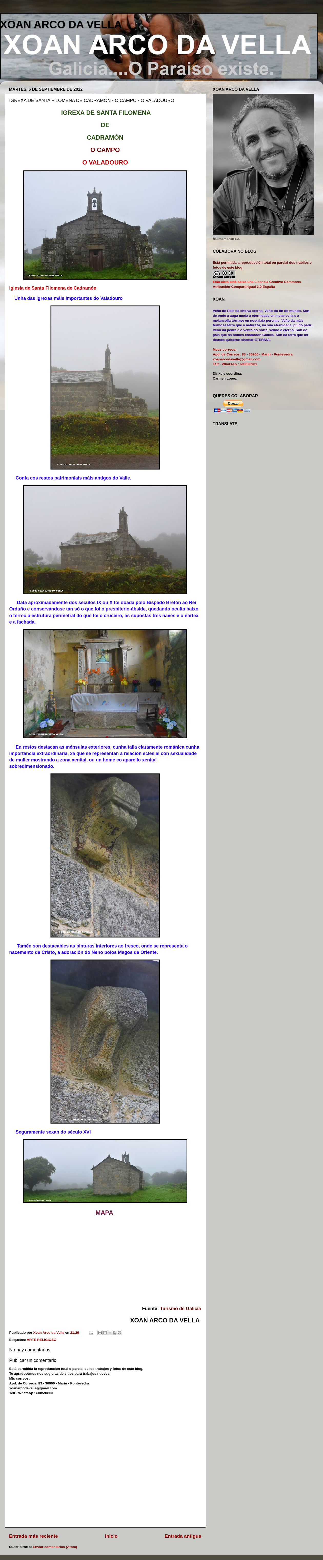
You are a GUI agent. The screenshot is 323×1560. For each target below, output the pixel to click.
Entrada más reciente (33, 1536)
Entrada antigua (183, 1536)
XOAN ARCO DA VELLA (61, 24)
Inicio (111, 1536)
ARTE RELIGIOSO (42, 1340)
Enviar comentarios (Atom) (55, 1547)
